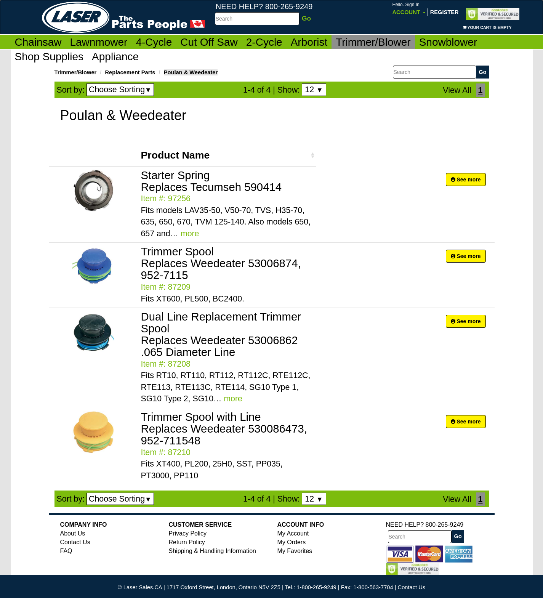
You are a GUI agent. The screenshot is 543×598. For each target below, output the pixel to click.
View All (457, 90)
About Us (72, 533)
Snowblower (448, 42)
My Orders (291, 542)
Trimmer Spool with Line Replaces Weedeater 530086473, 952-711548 (224, 428)
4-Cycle (154, 42)
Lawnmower (98, 42)
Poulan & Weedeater (191, 72)
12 (314, 89)
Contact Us (75, 542)
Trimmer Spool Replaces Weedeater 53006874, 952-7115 (221, 263)
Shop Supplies (49, 57)
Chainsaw (38, 42)
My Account (293, 533)
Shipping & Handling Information (212, 551)
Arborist (309, 42)
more (190, 233)
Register (444, 12)
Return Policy (187, 542)
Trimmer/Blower (373, 42)
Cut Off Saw (208, 42)
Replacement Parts (130, 72)
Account (408, 8)
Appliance (115, 57)
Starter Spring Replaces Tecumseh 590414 (211, 181)
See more (466, 179)
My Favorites (294, 551)
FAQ (66, 551)
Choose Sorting (120, 89)
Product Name (175, 155)
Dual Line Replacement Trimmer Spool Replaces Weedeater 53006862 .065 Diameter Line (221, 334)
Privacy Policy (188, 533)
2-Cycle (264, 42)
